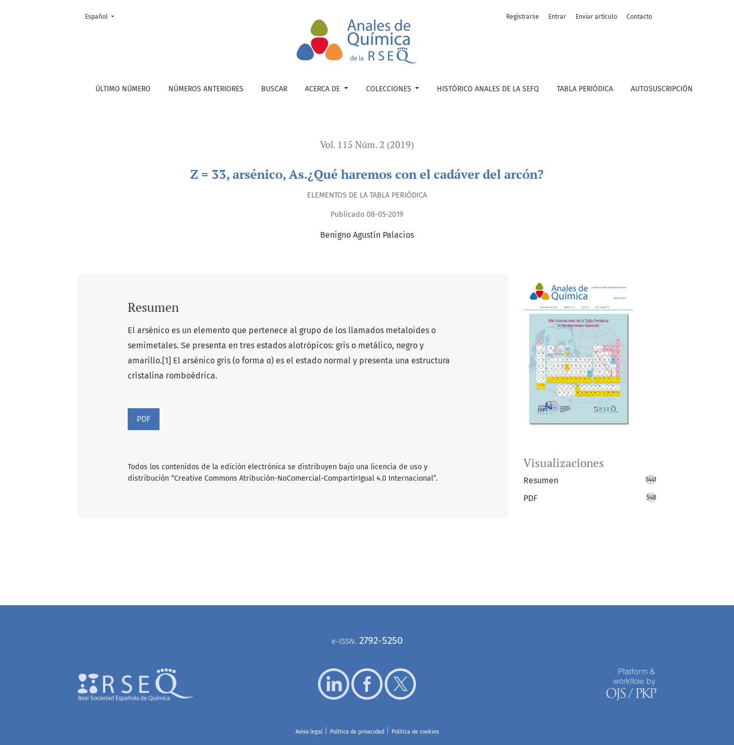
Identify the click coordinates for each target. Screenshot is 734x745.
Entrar (557, 16)
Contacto (639, 16)
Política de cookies (415, 731)
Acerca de (323, 88)
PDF (144, 419)
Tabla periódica (585, 88)
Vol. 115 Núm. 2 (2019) (367, 145)
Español (102, 15)
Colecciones (389, 88)
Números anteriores (205, 88)
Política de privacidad (357, 731)
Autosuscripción (662, 88)
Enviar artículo (596, 16)
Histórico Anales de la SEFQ (488, 88)
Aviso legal (309, 731)
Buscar (274, 88)
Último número (123, 88)
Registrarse (522, 16)
